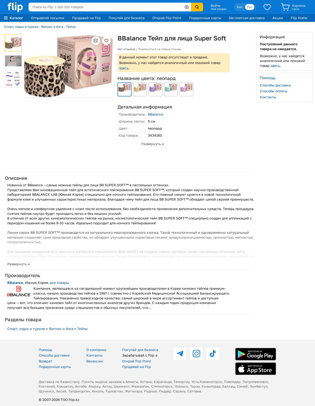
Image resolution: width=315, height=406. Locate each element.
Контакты (268, 97)
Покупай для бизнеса (127, 18)
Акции (277, 18)
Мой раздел (218, 9)
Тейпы (71, 27)
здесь (123, 68)
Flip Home (299, 18)
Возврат (45, 361)
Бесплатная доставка (247, 18)
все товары (59, 283)
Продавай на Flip (86, 18)
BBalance (155, 114)
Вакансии (94, 361)
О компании (96, 350)
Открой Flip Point (166, 18)
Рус (249, 7)
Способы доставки (275, 85)
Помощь (45, 350)
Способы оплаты (273, 91)
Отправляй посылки (47, 18)
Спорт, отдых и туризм (21, 27)
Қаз (239, 7)
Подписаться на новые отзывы (160, 49)
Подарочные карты (205, 18)
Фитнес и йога (52, 27)
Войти (215, 5)
